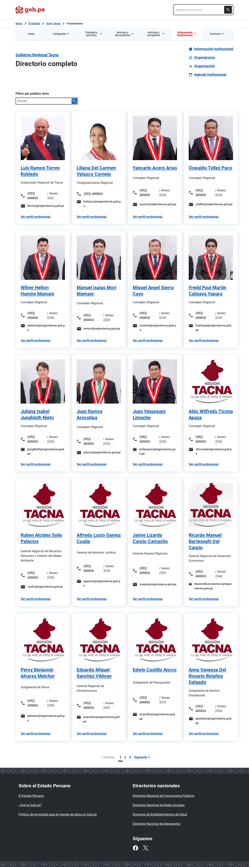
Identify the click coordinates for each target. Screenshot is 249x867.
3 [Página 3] (130, 757)
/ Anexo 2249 (52, 703)
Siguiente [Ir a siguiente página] (142, 757)
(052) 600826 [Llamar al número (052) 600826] (29, 196)
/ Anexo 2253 (164, 570)
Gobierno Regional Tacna (37, 54)
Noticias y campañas (156, 34)
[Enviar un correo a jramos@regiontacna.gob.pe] (99, 452)
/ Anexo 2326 (220, 708)
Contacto (217, 33)
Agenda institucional (210, 74)
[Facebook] (135, 848)
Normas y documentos (124, 34)
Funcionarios (75, 23)
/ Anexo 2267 (52, 196)
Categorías (61, 33)
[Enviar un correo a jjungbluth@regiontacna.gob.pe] (43, 451)
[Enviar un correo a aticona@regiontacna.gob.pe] (211, 451)
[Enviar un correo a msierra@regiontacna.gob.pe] (155, 327)
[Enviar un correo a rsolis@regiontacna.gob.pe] (43, 586)
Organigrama (204, 57)
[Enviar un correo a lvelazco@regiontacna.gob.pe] (99, 203)
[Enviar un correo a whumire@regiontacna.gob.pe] (43, 327)
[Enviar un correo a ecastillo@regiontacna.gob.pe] (155, 716)
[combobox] (203, 9)
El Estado (34, 23)
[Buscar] (228, 10)
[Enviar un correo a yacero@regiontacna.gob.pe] (155, 204)
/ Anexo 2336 (52, 575)
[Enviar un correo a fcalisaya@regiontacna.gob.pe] (211, 327)
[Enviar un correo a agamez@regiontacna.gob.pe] (99, 583)
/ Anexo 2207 (108, 705)
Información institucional (213, 49)
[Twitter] (145, 848)
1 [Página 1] (120, 757)
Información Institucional (186, 34)
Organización (204, 66)
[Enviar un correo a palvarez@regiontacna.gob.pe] (43, 718)
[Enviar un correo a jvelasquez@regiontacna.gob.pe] (155, 451)
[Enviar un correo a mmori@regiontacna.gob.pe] (99, 328)
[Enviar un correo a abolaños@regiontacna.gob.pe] (211, 720)
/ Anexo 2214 (108, 568)
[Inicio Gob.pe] (19, 23)
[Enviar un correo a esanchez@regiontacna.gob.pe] (99, 719)
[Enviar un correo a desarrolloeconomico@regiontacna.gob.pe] (211, 586)
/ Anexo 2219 (164, 700)
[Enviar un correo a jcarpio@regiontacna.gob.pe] (155, 584)
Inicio (31, 33)
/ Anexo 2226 (164, 192)
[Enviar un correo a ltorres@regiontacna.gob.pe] (43, 206)
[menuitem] (31, 34)
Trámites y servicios (94, 34)
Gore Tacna (53, 23)
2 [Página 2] (125, 757)
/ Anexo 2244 (220, 574)
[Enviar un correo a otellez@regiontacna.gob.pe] (211, 204)
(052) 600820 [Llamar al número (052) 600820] (90, 194)
